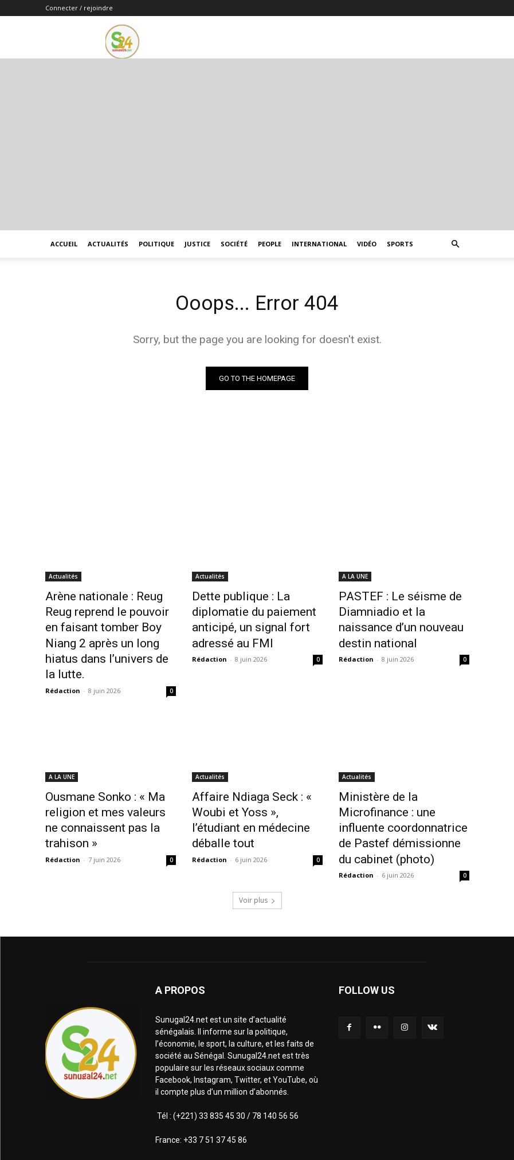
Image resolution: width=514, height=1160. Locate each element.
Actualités (108, 243)
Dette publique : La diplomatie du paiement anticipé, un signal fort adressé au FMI (255, 610)
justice (197, 243)
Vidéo (366, 243)
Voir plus (257, 845)
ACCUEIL (63, 243)
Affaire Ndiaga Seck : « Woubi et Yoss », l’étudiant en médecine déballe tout (255, 780)
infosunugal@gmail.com (267, 1108)
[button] (455, 244)
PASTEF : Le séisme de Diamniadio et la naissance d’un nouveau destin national (400, 610)
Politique (156, 243)
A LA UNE (355, 579)
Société (234, 243)
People (269, 243)
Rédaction (62, 662)
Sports (400, 243)
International (319, 243)
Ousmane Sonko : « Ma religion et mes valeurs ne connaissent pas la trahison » (107, 780)
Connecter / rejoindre (79, 7)
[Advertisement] (257, 144)
